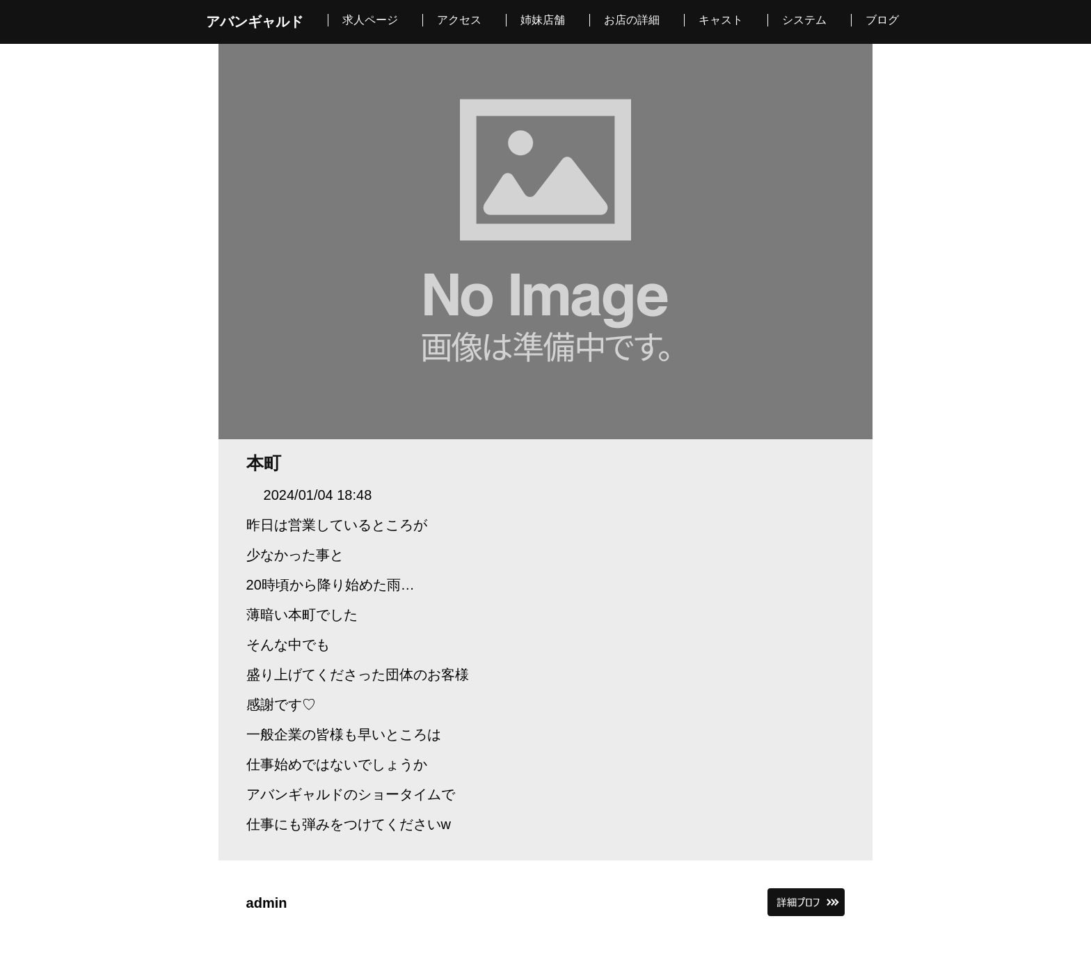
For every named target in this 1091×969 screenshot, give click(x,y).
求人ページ (370, 20)
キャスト (721, 20)
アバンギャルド (254, 21)
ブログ (882, 20)
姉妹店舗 (542, 20)
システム (804, 20)
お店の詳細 (632, 20)
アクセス (459, 20)
